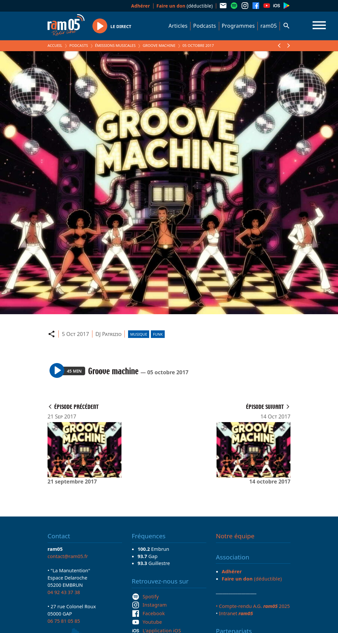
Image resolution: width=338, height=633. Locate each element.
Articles (178, 25)
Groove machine (159, 45)
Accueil (55, 45)
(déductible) (184, 6)
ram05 (268, 25)
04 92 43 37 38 (64, 592)
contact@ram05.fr (68, 556)
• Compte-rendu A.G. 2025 (253, 606)
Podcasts (204, 25)
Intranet (236, 613)
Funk (157, 334)
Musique (138, 334)
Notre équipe (235, 536)
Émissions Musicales (115, 45)
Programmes (238, 25)
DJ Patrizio (108, 334)
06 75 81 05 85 (64, 620)
